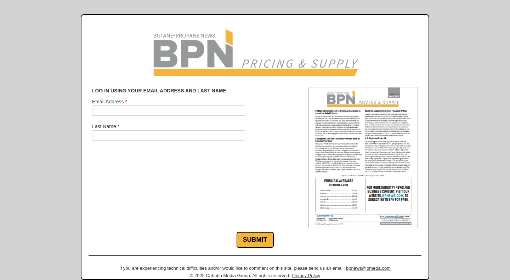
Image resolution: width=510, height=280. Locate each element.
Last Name (105, 126)
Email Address (109, 101)
